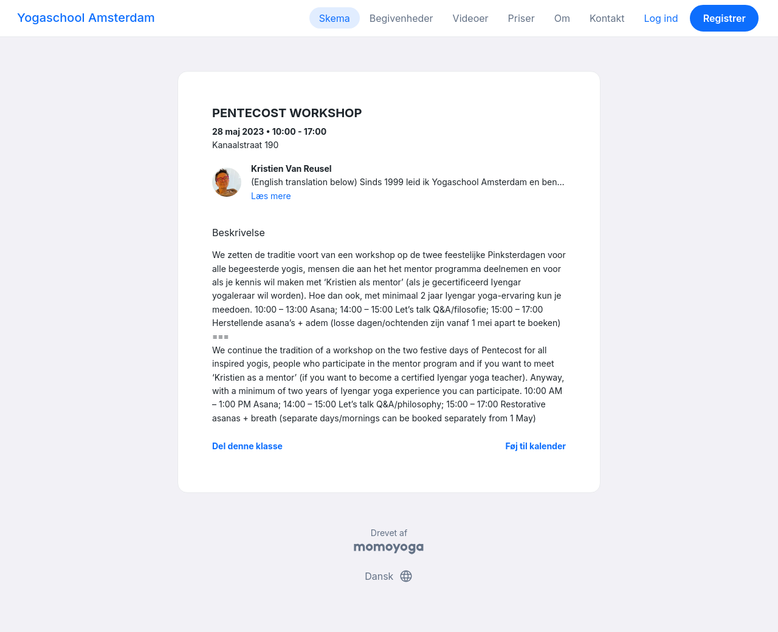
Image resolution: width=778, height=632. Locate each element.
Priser (521, 18)
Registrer (724, 18)
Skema (334, 18)
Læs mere (271, 196)
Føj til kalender (535, 446)
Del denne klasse (247, 446)
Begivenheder (401, 18)
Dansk (389, 576)
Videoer (471, 18)
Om (562, 18)
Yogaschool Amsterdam (86, 17)
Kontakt (607, 18)
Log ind (661, 18)
